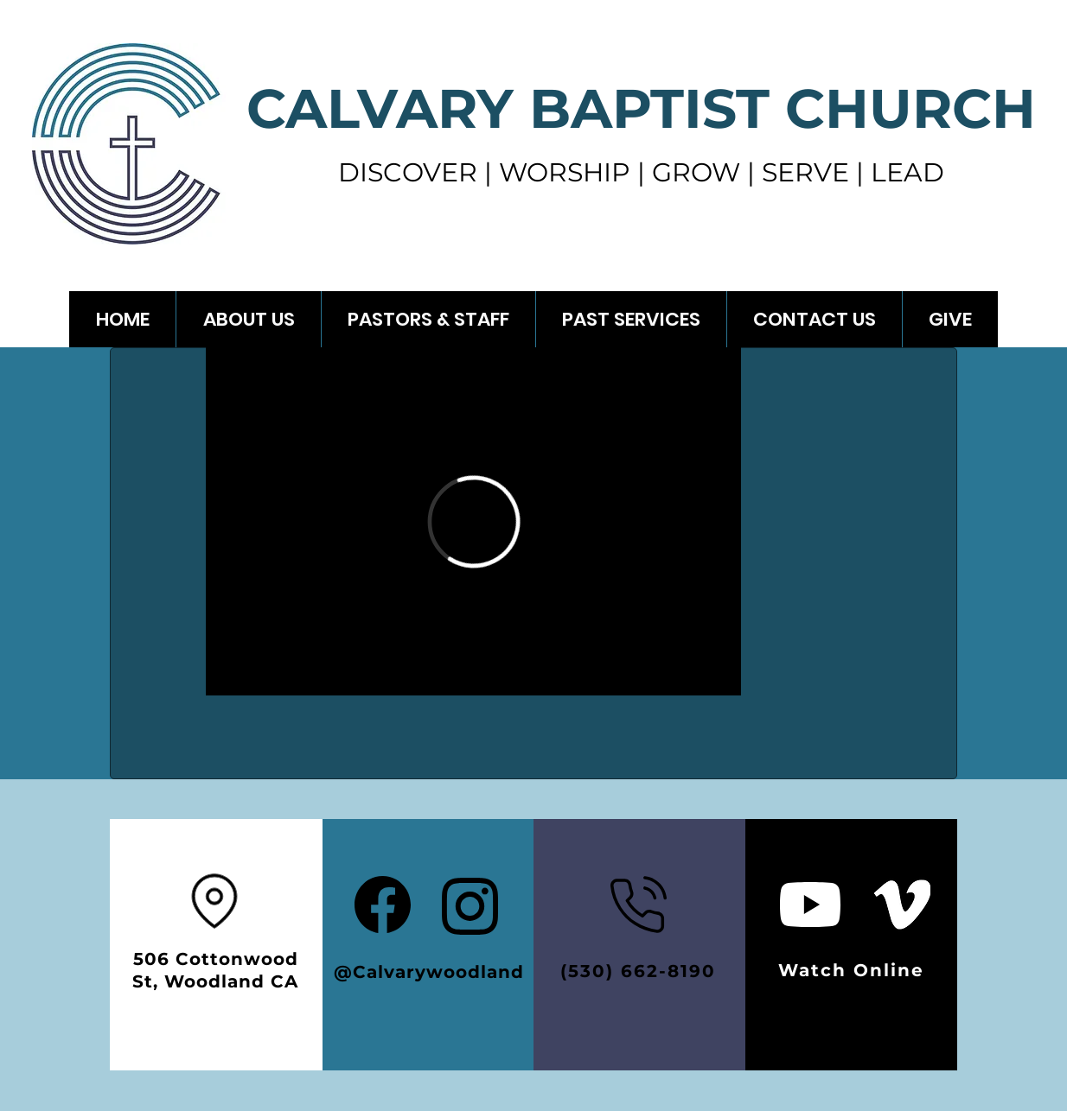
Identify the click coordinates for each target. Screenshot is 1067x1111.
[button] (630, 319)
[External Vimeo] (473, 521)
